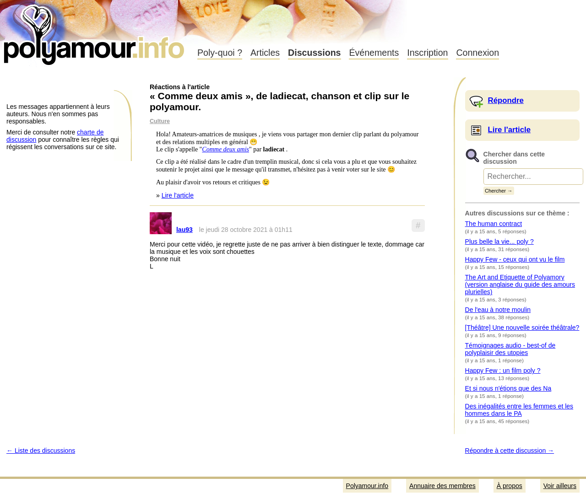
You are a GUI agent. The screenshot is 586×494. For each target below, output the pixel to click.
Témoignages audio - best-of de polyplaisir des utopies (510, 349)
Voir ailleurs (559, 485)
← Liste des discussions (40, 450)
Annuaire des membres (442, 485)
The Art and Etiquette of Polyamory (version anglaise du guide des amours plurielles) (520, 284)
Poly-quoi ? (219, 53)
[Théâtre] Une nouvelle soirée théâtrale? (522, 327)
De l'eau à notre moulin (498, 309)
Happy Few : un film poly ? (503, 370)
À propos (509, 485)
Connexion (477, 53)
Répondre (506, 100)
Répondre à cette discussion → (509, 450)
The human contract (493, 223)
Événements (374, 53)
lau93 (184, 229)
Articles (265, 53)
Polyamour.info (95, 32)
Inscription (427, 53)
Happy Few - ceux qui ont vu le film (515, 259)
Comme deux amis (225, 149)
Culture (160, 121)
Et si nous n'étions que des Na (508, 388)
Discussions (314, 53)
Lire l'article (178, 195)
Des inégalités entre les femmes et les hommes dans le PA (519, 410)
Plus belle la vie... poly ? (499, 241)
